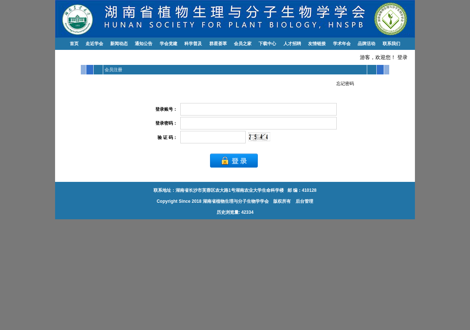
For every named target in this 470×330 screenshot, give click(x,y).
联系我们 (391, 43)
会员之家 (243, 43)
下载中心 (267, 43)
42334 (247, 212)
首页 (74, 43)
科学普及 (193, 43)
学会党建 (168, 43)
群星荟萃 (218, 43)
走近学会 (94, 43)
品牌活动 (366, 43)
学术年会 (342, 43)
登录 (402, 57)
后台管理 (303, 201)
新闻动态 (119, 43)
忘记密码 (345, 83)
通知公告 (143, 43)
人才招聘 (292, 43)
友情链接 (317, 43)
